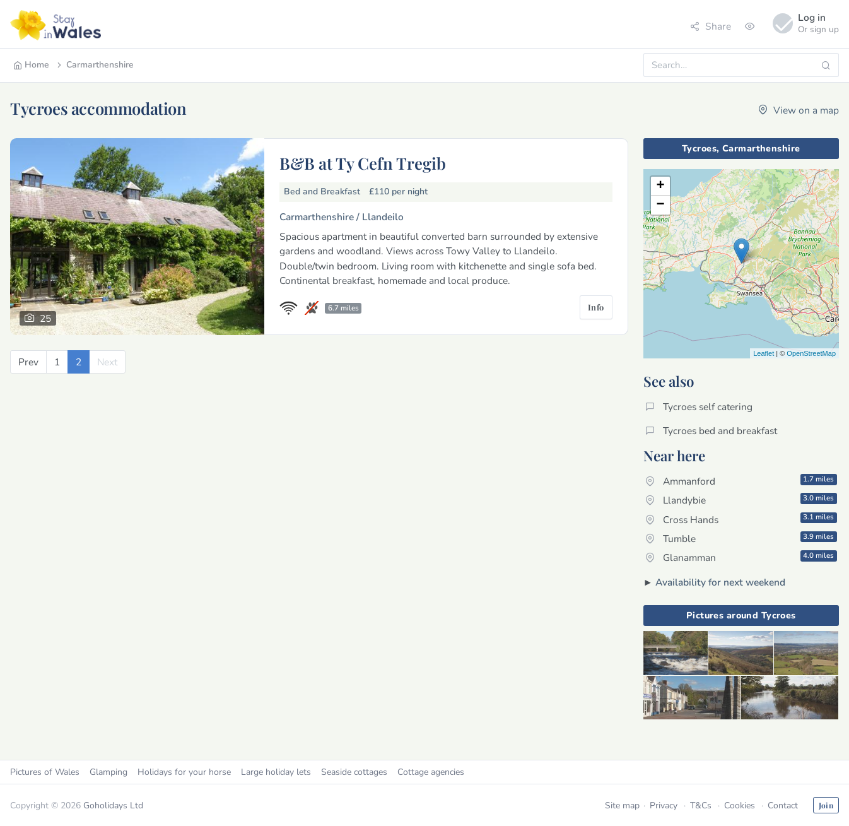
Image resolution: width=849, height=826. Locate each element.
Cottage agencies (430, 772)
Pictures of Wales (44, 772)
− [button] (660, 205)
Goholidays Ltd (113, 805)
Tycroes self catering (698, 406)
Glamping (108, 772)
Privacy (663, 805)
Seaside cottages (354, 772)
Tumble (741, 538)
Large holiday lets (276, 772)
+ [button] (660, 186)
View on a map (798, 110)
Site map (622, 805)
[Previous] (28, 362)
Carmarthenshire (94, 65)
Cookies (739, 805)
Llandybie (741, 500)
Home (31, 65)
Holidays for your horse (184, 772)
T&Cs (700, 805)
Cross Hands (741, 519)
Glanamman (741, 557)
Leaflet (763, 353)
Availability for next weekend (720, 582)
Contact (783, 805)
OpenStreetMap (811, 353)
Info (596, 307)
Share (710, 26)
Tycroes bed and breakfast (711, 430)
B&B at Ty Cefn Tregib (362, 163)
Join (826, 805)
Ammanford (741, 481)
